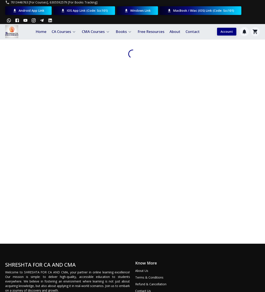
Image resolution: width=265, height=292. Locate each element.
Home (41, 31)
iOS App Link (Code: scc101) (84, 10)
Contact (193, 31)
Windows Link (137, 10)
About (175, 31)
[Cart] (255, 31)
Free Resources (151, 31)
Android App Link (28, 10)
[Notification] (244, 31)
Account (226, 32)
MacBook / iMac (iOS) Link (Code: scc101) (200, 10)
